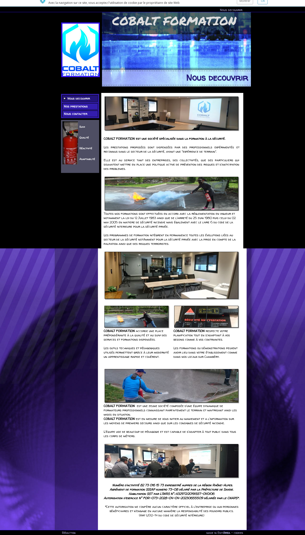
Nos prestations (76, 99)
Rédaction (69, 533)
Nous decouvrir (231, 3)
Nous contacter (75, 106)
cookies (238, 533)
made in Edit (218, 533)
